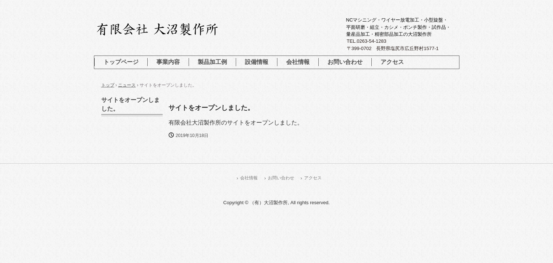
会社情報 (298, 62)
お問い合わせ (345, 62)
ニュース (127, 85)
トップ (107, 85)
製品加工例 (212, 62)
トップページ (121, 62)
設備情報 (256, 62)
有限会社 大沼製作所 (176, 29)
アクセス (392, 62)
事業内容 (168, 62)
